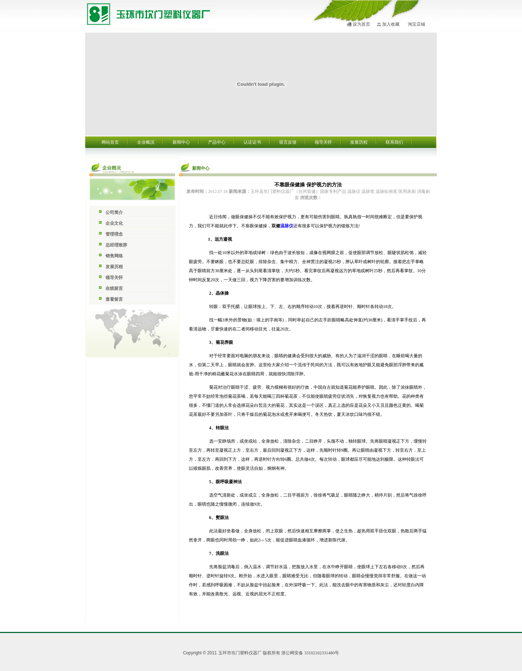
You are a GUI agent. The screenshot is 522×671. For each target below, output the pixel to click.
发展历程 (359, 142)
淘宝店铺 (416, 24)
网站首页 (110, 142)
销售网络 (114, 255)
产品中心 (216, 142)
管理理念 (114, 234)
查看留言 (114, 299)
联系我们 (394, 142)
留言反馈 (288, 142)
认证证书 (252, 142)
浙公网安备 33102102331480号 (310, 652)
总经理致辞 (116, 245)
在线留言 (114, 288)
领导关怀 (323, 142)
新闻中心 (181, 142)
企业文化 (114, 223)
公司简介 (114, 212)
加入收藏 (390, 24)
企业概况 (145, 142)
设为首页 (361, 24)
